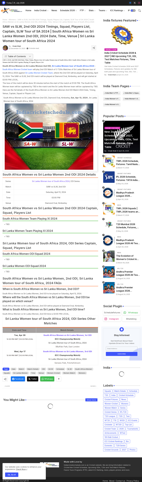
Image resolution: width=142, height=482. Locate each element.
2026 (121, 429)
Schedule (60, 369)
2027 (124, 450)
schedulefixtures (112, 312)
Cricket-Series (111, 412)
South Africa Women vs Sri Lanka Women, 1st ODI (67, 335)
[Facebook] (18, 378)
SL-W (70, 369)
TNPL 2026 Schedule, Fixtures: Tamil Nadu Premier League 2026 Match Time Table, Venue (127, 163)
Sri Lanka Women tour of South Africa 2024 (73, 66)
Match (21, 369)
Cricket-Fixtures (111, 399)
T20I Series (120, 445)
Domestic (108, 445)
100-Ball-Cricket (111, 437)
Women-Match (69, 373)
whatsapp (133, 312)
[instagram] (139, 2)
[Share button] (58, 378)
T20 (106, 395)
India (113, 395)
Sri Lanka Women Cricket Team (39, 73)
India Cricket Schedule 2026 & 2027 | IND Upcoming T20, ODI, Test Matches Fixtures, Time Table (120, 58)
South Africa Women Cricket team (17, 69)
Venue (41, 373)
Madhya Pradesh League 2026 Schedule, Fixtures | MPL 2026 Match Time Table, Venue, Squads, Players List (128, 194)
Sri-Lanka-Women (20, 373)
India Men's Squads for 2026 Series (132, 93)
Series (123, 408)
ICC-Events (132, 420)
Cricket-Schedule (126, 395)
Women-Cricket (53, 373)
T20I (120, 416)
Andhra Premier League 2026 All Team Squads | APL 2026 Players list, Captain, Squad (128, 274)
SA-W (50, 369)
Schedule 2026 (67, 10)
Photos (133, 450)
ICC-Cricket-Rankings (114, 441)
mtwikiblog (131, 319)
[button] (133, 10)
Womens (12, 20)
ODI (43, 369)
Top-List (128, 424)
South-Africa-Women (83, 369)
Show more (91, 400)
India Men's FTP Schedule (113, 93)
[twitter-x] (134, 2)
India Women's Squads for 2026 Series (113, 104)
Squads (7, 373)
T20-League (110, 416)
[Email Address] (121, 349)
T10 (114, 420)
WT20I (118, 424)
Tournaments (132, 429)
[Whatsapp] (47, 378)
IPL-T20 (123, 412)
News (54, 10)
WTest (122, 433)
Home (28, 10)
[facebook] (130, 2)
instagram (114, 319)
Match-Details (33, 369)
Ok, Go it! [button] (12, 475)
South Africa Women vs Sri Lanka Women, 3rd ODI (67, 351)
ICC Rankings (116, 10)
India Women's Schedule (132, 99)
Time (33, 373)
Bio (127, 441)
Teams (102, 10)
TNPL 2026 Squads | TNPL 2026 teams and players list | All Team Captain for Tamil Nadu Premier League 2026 (127, 210)
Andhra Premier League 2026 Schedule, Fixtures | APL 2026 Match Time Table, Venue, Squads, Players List (128, 289)
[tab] (28, 10)
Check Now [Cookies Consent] (21, 469)
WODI (122, 420)
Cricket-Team (110, 429)
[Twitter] (32, 378)
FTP (82, 10)
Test (128, 416)
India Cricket (40, 10)
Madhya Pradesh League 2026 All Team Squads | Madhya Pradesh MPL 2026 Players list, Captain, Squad (128, 242)
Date (13, 369)
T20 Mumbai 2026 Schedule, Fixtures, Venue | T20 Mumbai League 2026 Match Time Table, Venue (127, 226)
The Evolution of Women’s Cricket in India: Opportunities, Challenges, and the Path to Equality (127, 258)
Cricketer (108, 424)
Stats (91, 10)
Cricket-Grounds (111, 450)
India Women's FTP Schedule (113, 99)
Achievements (110, 433)
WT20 (107, 420)
